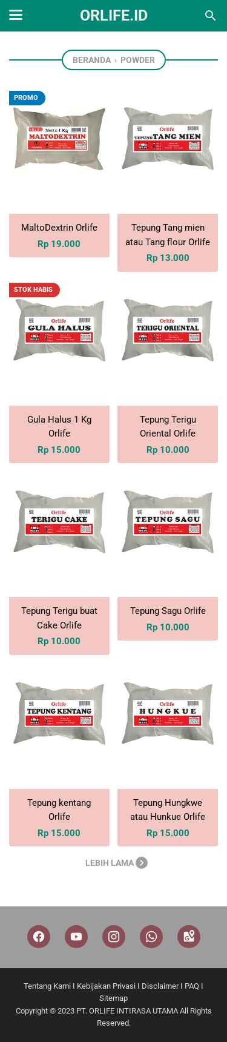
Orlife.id (114, 15)
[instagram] (113, 937)
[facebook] (38, 937)
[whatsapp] (151, 937)
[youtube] (76, 937)
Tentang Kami (47, 986)
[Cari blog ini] (210, 15)
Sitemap (113, 998)
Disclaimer (160, 986)
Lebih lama (116, 863)
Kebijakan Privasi (106, 986)
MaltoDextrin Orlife (59, 227)
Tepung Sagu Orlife (168, 610)
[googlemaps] (188, 937)
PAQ (192, 986)
